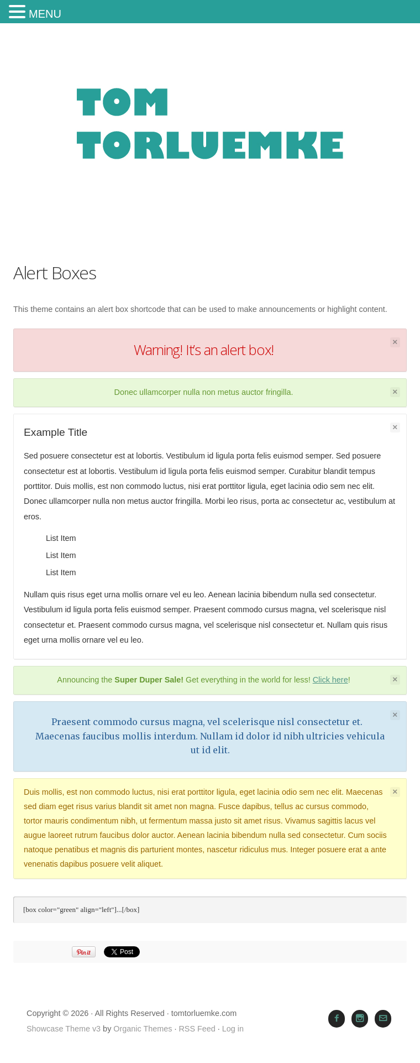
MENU (45, 14)
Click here (330, 679)
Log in (233, 1028)
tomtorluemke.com (210, 136)
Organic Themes (142, 1028)
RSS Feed (197, 1028)
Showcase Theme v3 (64, 1028)
